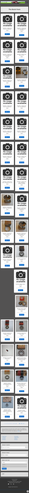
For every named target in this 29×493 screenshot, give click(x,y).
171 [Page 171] (23, 423)
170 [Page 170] (21, 423)
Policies (16, 479)
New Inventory (16, 436)
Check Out (15, 438)
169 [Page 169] (19, 423)
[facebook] (8, 484)
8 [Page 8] (13, 423)
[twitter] (11, 484)
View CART (4, 438)
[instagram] (13, 484)
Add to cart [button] (7, 34)
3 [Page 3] (7, 423)
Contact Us (13, 479)
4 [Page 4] (8, 423)
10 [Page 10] (16, 423)
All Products (4, 437)
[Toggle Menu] (27, 2)
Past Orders (4, 439)
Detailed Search (16, 437)
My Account (16, 439)
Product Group (4, 436)
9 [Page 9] (14, 423)
